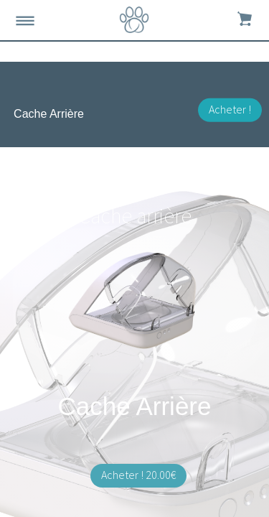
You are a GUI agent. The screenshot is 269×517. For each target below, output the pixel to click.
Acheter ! (230, 109)
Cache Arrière (49, 114)
